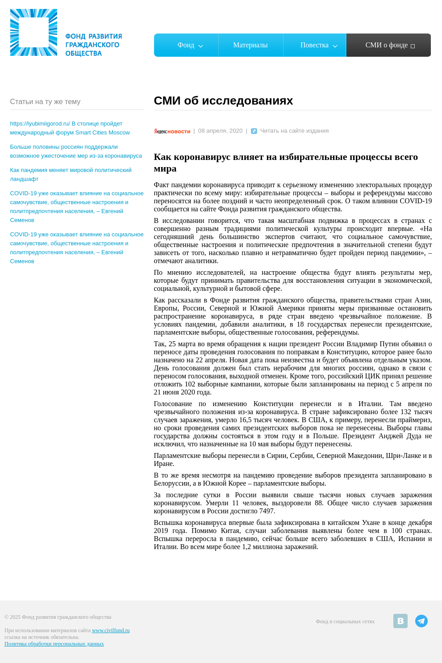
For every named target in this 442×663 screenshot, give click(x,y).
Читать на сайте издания (290, 130)
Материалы (250, 45)
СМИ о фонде (387, 45)
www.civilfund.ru (111, 630)
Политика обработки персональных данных (54, 644)
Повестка (314, 45)
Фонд (186, 45)
